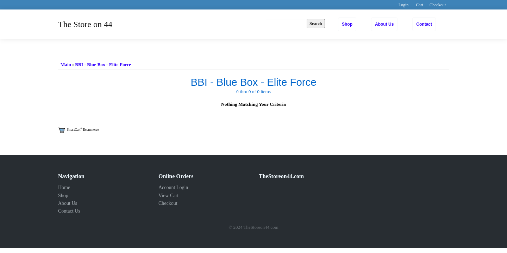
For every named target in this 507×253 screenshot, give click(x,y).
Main (66, 64)
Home (64, 187)
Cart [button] (419, 4)
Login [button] (404, 4)
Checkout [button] (438, 4)
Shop (347, 24)
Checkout (167, 203)
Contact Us (69, 211)
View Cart (168, 195)
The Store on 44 (85, 24)
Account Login (173, 187)
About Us (384, 24)
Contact (424, 24)
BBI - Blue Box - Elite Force (103, 64)
